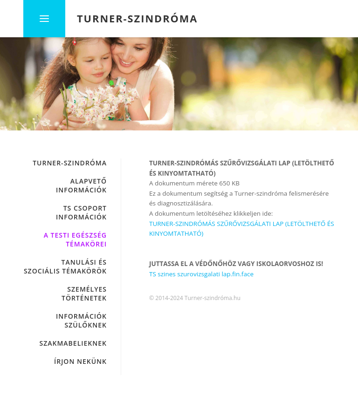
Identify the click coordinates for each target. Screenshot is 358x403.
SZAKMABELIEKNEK (73, 343)
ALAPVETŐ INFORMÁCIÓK (81, 185)
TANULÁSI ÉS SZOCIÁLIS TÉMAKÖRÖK (65, 266)
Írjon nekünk (80, 361)
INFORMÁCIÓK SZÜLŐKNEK (81, 320)
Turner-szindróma (70, 162)
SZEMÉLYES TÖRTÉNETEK (84, 293)
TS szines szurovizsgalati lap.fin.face (201, 274)
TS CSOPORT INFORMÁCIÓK (81, 212)
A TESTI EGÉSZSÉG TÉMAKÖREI (75, 239)
